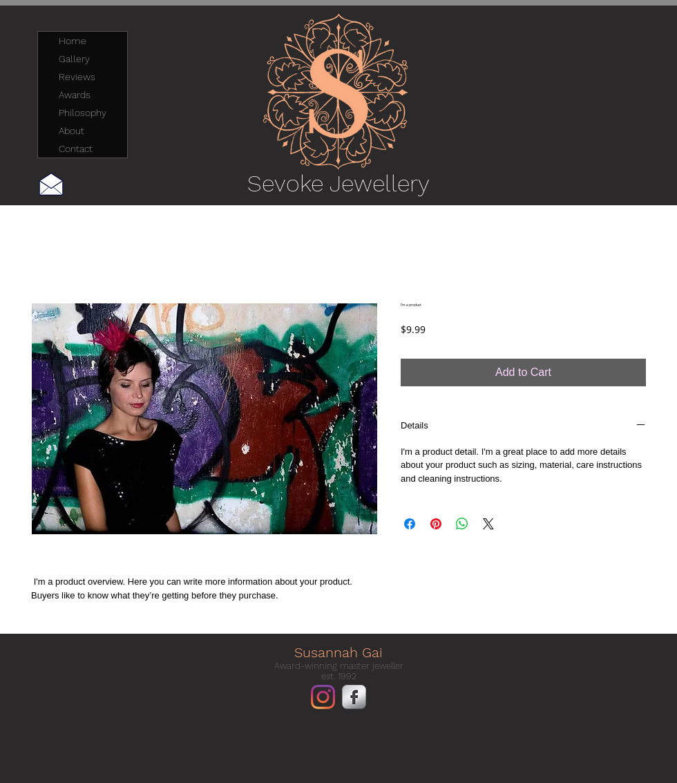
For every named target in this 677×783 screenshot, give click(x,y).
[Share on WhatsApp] (462, 524)
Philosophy (82, 112)
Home (72, 40)
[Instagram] (323, 697)
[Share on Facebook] (409, 524)
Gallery (74, 58)
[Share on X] (488, 524)
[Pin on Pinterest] (436, 524)
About (71, 130)
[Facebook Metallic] (354, 697)
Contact (76, 148)
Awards (74, 94)
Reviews (77, 76)
